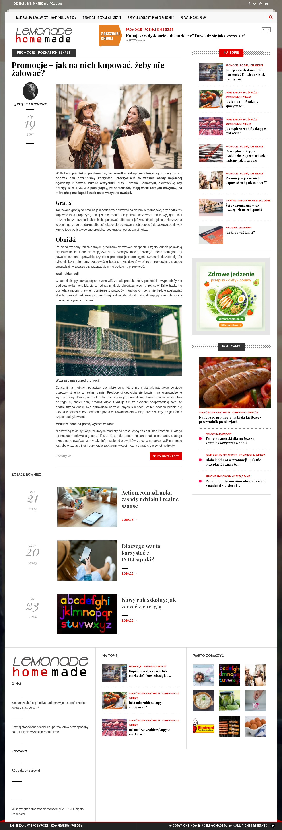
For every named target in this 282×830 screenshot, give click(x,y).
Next (268, 29)
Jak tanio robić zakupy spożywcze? (243, 103)
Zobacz (130, 520)
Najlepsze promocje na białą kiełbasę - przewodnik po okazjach (230, 419)
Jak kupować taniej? (241, 232)
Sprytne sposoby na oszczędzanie (151, 17)
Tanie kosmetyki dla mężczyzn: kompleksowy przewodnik (230, 440)
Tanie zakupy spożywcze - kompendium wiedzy (46, 17)
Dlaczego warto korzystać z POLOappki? (141, 552)
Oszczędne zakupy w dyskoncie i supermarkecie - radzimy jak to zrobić (247, 155)
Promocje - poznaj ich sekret (102, 17)
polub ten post (166, 456)
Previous (264, 29)
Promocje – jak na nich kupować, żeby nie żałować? (248, 180)
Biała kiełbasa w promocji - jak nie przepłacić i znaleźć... (233, 462)
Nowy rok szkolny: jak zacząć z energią (149, 603)
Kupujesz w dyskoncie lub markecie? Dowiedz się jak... (152, 673)
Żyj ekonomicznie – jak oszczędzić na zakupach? (245, 207)
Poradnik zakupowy (193, 17)
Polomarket (19, 751)
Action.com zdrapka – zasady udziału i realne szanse (150, 499)
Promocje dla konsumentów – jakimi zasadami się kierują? (235, 483)
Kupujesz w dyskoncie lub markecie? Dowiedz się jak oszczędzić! (185, 35)
